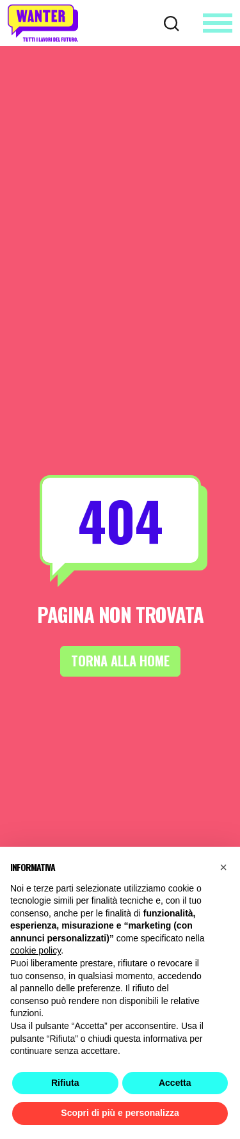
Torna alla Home (120, 661)
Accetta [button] (175, 1083)
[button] (223, 867)
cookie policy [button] (35, 950)
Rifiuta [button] (65, 1083)
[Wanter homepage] (43, 23)
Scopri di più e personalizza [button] (120, 1113)
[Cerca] (171, 22)
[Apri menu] (217, 23)
